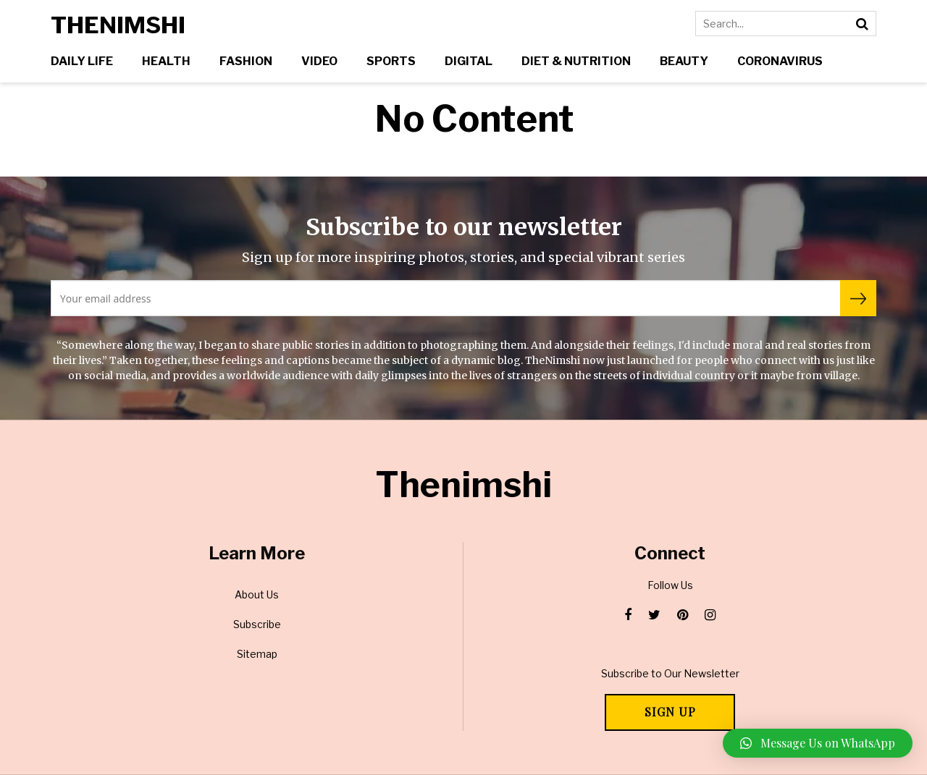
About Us (257, 594)
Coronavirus (780, 61)
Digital (468, 61)
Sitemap (257, 654)
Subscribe (257, 624)
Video (319, 61)
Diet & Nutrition (576, 61)
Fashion (245, 61)
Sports (391, 61)
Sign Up (670, 711)
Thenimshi (118, 25)
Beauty (684, 61)
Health (166, 61)
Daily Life (82, 61)
